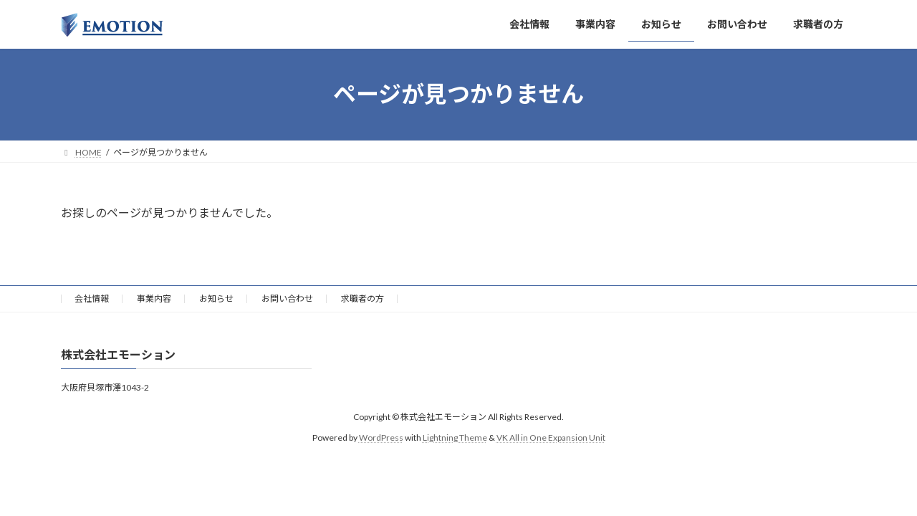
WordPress (381, 437)
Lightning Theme (455, 437)
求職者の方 (362, 298)
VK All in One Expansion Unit (550, 437)
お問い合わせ (287, 298)
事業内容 (154, 298)
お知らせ (216, 298)
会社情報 (92, 298)
